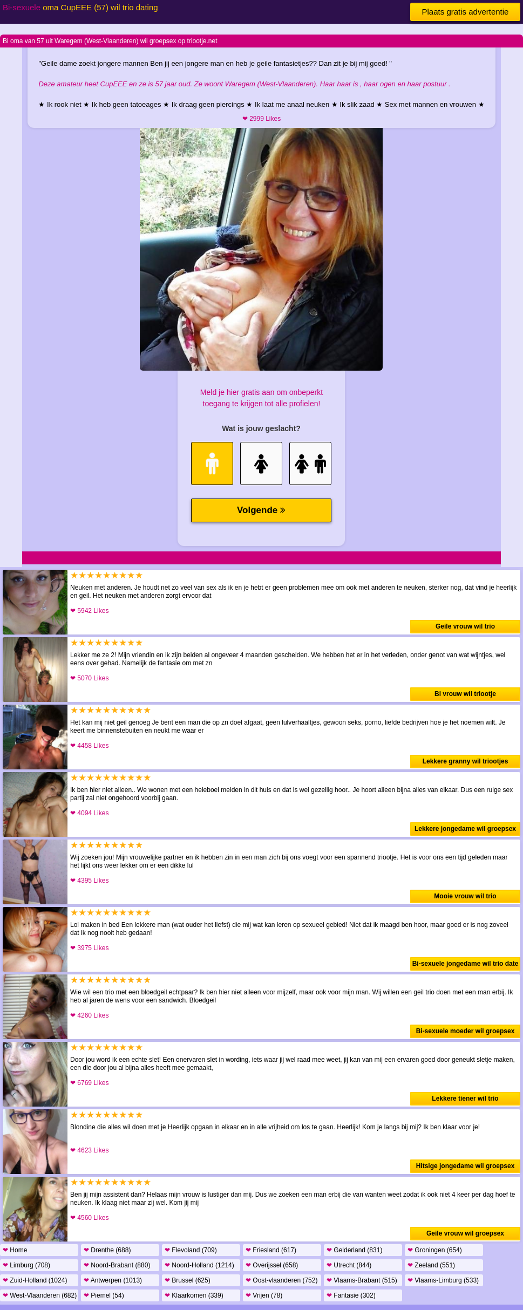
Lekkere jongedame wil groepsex (465, 829)
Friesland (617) (271, 1250)
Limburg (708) (26, 1265)
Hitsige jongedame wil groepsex (465, 1166)
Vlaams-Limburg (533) (443, 1280)
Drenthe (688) (107, 1250)
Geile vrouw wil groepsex (465, 1233)
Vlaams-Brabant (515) (362, 1280)
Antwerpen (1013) (113, 1280)
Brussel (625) (187, 1280)
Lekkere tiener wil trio (465, 1098)
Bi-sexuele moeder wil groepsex (465, 1031)
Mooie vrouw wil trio (465, 896)
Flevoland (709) (191, 1250)
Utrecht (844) (349, 1265)
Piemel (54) (104, 1295)
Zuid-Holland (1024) (35, 1280)
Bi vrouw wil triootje (465, 694)
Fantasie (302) (351, 1295)
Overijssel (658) (272, 1265)
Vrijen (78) (264, 1295)
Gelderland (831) (354, 1250)
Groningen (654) (434, 1250)
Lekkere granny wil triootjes (465, 761)
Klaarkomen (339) (194, 1295)
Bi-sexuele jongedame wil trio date (465, 963)
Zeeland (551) (431, 1265)
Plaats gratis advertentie (465, 11)
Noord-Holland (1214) (199, 1265)
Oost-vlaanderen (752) (281, 1280)
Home (15, 1250)
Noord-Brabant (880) (117, 1265)
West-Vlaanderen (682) (40, 1295)
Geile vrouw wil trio (465, 626)
